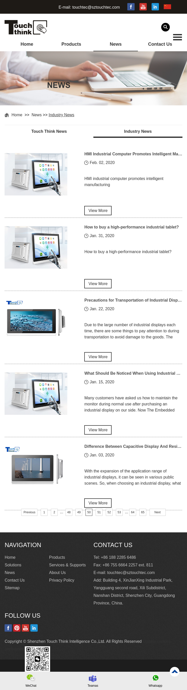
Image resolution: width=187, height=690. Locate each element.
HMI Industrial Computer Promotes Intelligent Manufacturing (133, 154)
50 (89, 512)
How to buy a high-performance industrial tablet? (131, 227)
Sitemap (12, 588)
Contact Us (160, 44)
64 (132, 512)
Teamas (93, 685)
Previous (29, 512)
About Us (57, 572)
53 (119, 512)
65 (142, 512)
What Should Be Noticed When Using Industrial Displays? (133, 373)
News (116, 44)
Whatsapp (155, 685)
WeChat (31, 685)
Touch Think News (49, 131)
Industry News (61, 115)
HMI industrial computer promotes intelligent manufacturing (123, 181)
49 (78, 512)
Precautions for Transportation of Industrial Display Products (133, 300)
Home (26, 44)
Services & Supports (67, 565)
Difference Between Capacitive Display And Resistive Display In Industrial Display (133, 446)
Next (157, 512)
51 (99, 512)
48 (68, 512)
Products (71, 44)
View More (98, 210)
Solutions (13, 565)
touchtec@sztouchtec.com (96, 7)
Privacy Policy (61, 580)
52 (109, 512)
